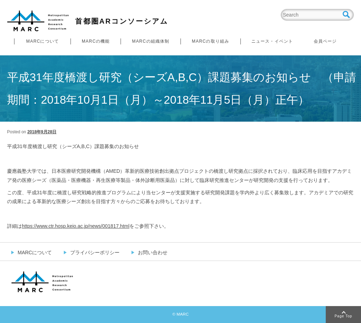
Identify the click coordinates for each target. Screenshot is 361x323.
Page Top (343, 316)
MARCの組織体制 (150, 41)
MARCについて (42, 41)
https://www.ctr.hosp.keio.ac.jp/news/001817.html (75, 226)
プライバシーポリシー (95, 252)
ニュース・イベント (272, 41)
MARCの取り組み (210, 41)
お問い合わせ (152, 252)
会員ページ (325, 41)
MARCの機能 (96, 41)
